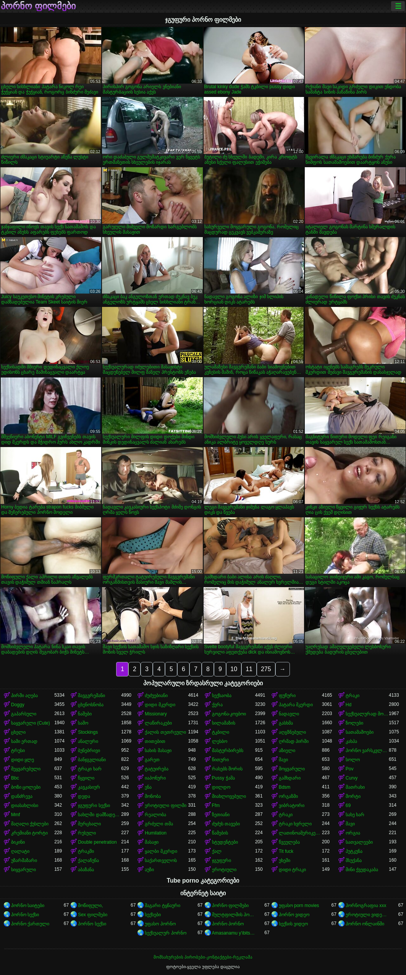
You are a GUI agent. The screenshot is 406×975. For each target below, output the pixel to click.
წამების (220, 833)
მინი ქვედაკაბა (362, 869)
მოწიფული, (90, 905)
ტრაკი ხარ (89, 769)
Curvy (351, 778)
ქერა (217, 704)
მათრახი (355, 787)
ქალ (217, 851)
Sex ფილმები (92, 914)
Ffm (216, 805)
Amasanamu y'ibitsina (233, 933)
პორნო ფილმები (38, 6)
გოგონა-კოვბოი (229, 714)
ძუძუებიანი (156, 695)
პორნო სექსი (25, 914)
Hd (348, 704)
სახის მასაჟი (158, 750)
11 (249, 669)
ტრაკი (352, 695)
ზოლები (354, 723)
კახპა (351, 741)
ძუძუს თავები (226, 823)
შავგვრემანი (91, 695)
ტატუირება (156, 769)
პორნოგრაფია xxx (366, 905)
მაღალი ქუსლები (30, 823)
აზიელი (287, 750)
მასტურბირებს (227, 750)
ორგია (353, 833)
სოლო (353, 759)
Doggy (17, 704)
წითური (220, 759)
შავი (283, 759)
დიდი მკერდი (160, 704)
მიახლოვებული (229, 796)
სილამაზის (223, 723)
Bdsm (285, 787)
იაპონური (155, 778)
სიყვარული (23, 869)
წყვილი (86, 778)
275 (266, 669)
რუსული (87, 833)
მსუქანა (354, 860)
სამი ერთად (24, 741)
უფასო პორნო (160, 924)
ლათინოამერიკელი (300, 833)
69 (348, 805)
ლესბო (219, 741)
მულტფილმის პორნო (233, 914)
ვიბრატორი (291, 805)
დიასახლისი (24, 805)
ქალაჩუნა (88, 860)
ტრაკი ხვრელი (295, 823)
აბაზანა (86, 869)
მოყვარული (292, 769)
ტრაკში (86, 851)
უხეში (284, 860)
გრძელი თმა (159, 823)
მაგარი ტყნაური (162, 905)
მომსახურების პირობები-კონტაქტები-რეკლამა (203, 957)
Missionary (156, 714)
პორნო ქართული (30, 924)
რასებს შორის (227, 769)
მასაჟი (152, 842)
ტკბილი (220, 732)
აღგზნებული (292, 732)
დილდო (221, 787)
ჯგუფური (221, 860)
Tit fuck (286, 851)
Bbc (15, 778)
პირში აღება (24, 695)
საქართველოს (161, 860)
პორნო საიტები (27, 905)
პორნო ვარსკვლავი (367, 750)
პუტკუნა (354, 851)
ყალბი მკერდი (161, 851)
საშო (83, 723)
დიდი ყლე (22, 759)
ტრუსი (18, 750)
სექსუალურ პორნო (165, 933)
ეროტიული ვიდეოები (367, 914)
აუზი (149, 869)
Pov (350, 769)
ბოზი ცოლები (25, 787)
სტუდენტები (225, 842)
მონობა (153, 796)
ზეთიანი (221, 814)
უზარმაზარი (24, 860)
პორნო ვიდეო (294, 914)
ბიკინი (18, 842)
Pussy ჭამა (223, 778)
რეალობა (155, 814)
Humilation (156, 833)
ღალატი (20, 851)
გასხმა (286, 723)
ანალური (88, 741)
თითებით (155, 741)
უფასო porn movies (299, 905)
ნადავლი (289, 714)
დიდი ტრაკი (292, 869)
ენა (148, 787)
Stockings (88, 732)
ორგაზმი (288, 796)
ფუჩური (287, 695)
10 (233, 669)
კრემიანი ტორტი (29, 833)
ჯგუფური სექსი (94, 805)
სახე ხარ (355, 814)
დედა (84, 796)
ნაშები (85, 714)
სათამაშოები (360, 732)
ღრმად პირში (294, 741)
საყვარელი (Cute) (30, 723)
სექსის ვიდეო (293, 924)
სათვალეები (359, 842)
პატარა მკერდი (296, 704)
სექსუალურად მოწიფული (367, 714)
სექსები (153, 914)
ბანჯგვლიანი (92, 759)
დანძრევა (21, 796)
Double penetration (97, 842)
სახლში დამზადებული (99, 814)
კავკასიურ (89, 787)
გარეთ (152, 759)
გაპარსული (23, 714)
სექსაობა (221, 695)
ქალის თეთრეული (165, 732)
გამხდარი (290, 778)
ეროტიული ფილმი (165, 805)
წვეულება (289, 842)
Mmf (15, 814)
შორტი (353, 796)
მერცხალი (89, 823)
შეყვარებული (25, 769)
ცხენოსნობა (91, 704)
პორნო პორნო (228, 924)
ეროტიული (224, 869)
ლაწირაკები (158, 723)
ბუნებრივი (89, 750)
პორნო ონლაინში (365, 924)
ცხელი (18, 732)
